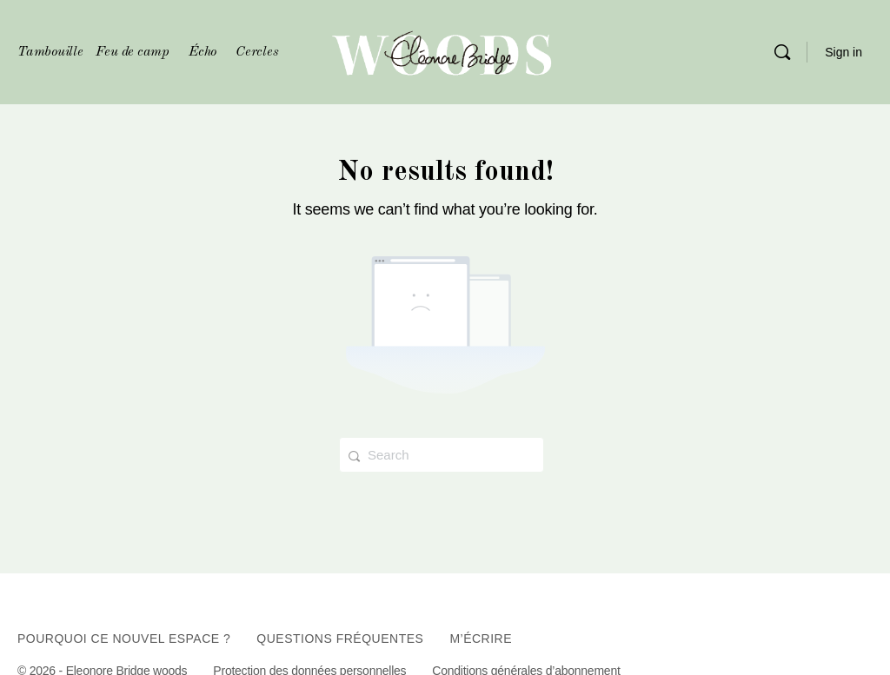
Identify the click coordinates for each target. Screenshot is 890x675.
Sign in (843, 52)
